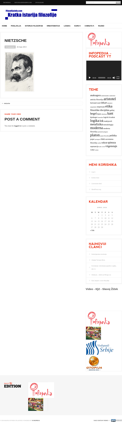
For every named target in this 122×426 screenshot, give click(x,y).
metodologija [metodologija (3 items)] (108, 125)
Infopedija (7, 2)
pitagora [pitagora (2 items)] (105, 132)
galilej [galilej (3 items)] (112, 110)
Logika (67, 26)
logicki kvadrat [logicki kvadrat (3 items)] (109, 117)
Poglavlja (16, 26)
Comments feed (97, 183)
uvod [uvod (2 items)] (103, 146)
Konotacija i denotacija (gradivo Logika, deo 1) (104, 267)
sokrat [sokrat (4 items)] (104, 142)
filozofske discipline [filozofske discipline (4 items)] (99, 110)
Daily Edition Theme (101, 420)
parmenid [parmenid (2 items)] (100, 132)
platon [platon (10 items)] (95, 135)
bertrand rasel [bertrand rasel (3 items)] (95, 103)
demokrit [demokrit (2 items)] (109, 103)
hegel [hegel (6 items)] (93, 113)
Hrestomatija (53, 26)
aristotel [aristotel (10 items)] (110, 99)
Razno (101, 26)
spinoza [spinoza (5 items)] (112, 142)
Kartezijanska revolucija (99, 254)
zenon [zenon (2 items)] (96, 150)
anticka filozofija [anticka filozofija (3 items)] (96, 99)
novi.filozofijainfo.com (23, 2)
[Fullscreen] (118, 77)
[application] (103, 70)
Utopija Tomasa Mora (98, 260)
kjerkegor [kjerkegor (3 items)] (93, 117)
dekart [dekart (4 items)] (104, 102)
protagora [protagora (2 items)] (97, 139)
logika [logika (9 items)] (94, 121)
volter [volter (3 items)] (92, 150)
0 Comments (10, 47)
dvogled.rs (39, 2)
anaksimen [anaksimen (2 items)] (112, 95)
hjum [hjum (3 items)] (99, 114)
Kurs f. (77, 26)
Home (4, 26)
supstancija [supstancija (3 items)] (94, 146)
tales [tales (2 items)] (100, 146)
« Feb (92, 230)
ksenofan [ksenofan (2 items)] (100, 117)
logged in (17, 126)
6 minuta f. (89, 26)
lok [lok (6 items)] (102, 120)
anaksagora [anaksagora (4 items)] (95, 95)
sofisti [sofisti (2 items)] (99, 143)
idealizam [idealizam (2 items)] (104, 114)
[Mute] (114, 77)
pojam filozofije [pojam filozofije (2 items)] (104, 136)
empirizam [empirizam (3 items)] (101, 107)
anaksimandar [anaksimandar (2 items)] (105, 95)
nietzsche (7, 103)
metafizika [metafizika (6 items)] (96, 124)
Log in (93, 172)
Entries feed (95, 178)
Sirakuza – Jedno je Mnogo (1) (101, 275)
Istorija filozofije (34, 26)
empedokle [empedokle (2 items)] (93, 107)
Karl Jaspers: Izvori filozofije (100, 280)
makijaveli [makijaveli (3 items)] (108, 121)
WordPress (36, 420)
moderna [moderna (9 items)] (96, 128)
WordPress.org (96, 189)
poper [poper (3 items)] (92, 139)
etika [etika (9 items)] (108, 106)
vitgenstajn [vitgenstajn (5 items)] (111, 146)
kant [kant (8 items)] (110, 113)
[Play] (89, 77)
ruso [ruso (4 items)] (103, 139)
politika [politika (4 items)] (113, 135)
